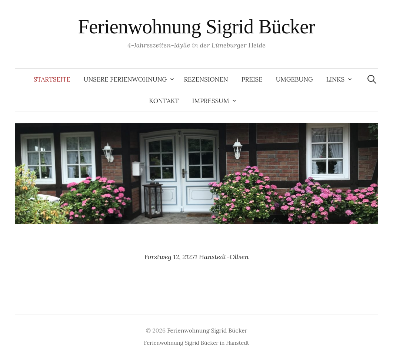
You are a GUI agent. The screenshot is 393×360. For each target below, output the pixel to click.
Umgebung (294, 79)
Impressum (210, 101)
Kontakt (164, 101)
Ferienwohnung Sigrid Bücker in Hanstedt (196, 342)
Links (335, 79)
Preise (252, 79)
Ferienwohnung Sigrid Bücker (196, 27)
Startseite (52, 79)
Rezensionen (206, 79)
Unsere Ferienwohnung (125, 79)
